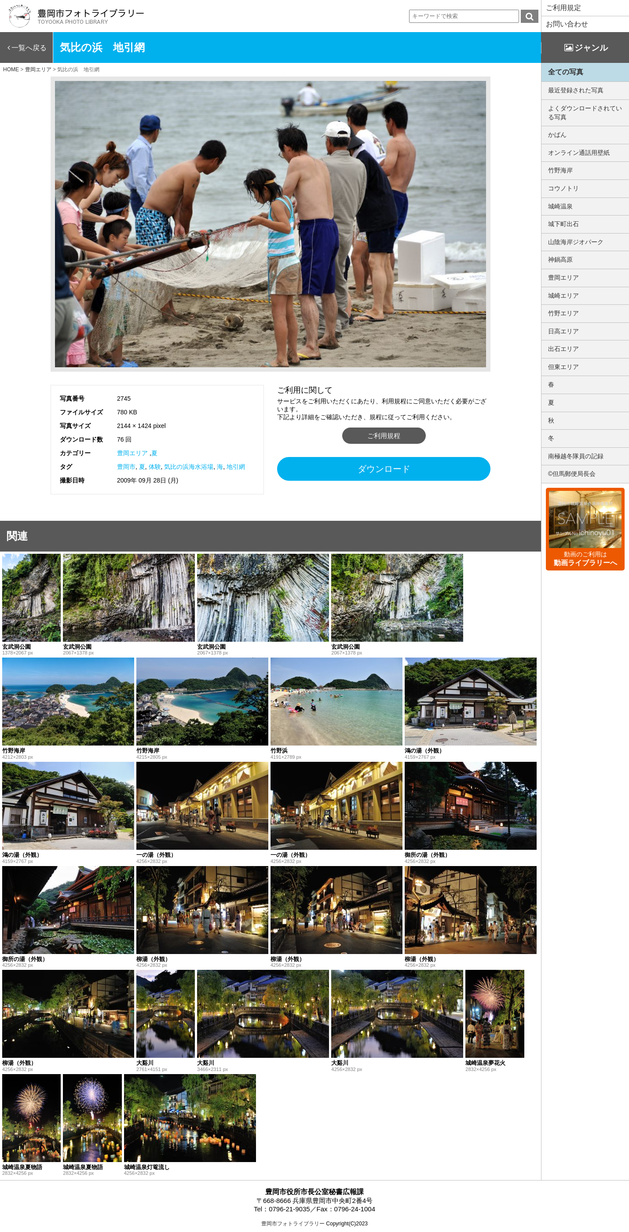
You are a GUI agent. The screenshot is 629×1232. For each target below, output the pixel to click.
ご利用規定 (563, 7)
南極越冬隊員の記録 (575, 456)
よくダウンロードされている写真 (585, 113)
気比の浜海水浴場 (188, 466)
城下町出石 (563, 223)
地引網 (236, 466)
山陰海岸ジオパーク (575, 241)
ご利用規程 (383, 435)
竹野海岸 (560, 170)
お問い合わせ (567, 24)
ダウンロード (384, 469)
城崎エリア (563, 295)
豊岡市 (126, 466)
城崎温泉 (560, 206)
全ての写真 (565, 72)
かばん (557, 134)
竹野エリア (563, 313)
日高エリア (563, 331)
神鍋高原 (560, 259)
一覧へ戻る (29, 47)
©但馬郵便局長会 (572, 473)
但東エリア (563, 366)
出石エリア (563, 348)
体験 (155, 466)
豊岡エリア (132, 453)
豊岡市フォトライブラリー (293, 1224)
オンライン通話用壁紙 (579, 152)
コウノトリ (563, 188)
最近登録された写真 (575, 90)
